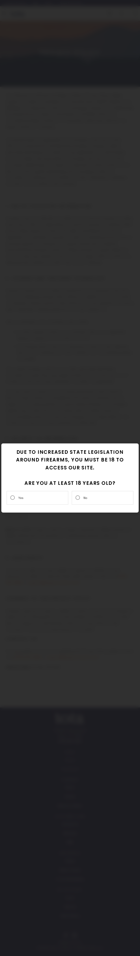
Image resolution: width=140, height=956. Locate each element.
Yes (20, 498)
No (85, 498)
